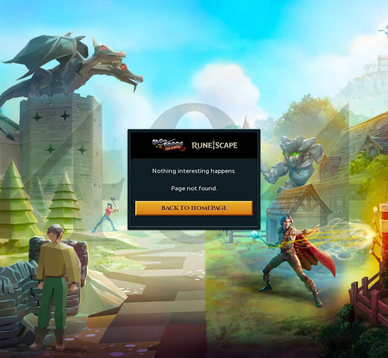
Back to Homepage (194, 208)
